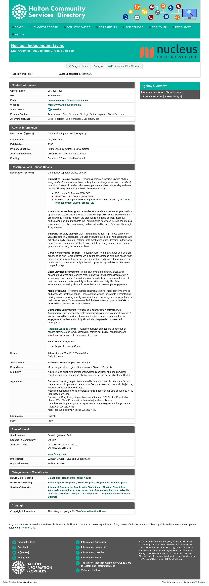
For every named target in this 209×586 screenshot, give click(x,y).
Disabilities (54, 478)
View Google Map (57, 454)
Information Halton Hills (94, 547)
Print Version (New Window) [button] (124, 66)
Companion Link (57, 313)
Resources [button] (183, 27)
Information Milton (91, 557)
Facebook (23, 547)
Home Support (85, 482)
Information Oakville (92, 552)
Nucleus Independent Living (38, 45)
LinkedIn (56, 109)
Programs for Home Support (111, 482)
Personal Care (56, 490)
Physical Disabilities (114, 487)
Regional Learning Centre (62, 328)
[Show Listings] (174, 92)
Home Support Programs (62, 482)
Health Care (68, 478)
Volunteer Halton (90, 570)
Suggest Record (44, 27)
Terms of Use (28, 527)
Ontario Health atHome (93, 511)
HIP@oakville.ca (173, 559)
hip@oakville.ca (26, 542)
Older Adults (84, 478)
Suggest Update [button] (78, 66)
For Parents (106, 27)
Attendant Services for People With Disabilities (74, 487)
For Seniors (132, 27)
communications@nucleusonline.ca (68, 100)
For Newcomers (76, 27)
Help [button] (18, 34)
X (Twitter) (23, 552)
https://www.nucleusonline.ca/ (64, 104)
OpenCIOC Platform (196, 582)
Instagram (23, 557)
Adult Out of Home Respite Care (100, 490)
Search (19, 27)
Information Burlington (94, 542)
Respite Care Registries (85, 493)
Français (98, 66)
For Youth (157, 27)
